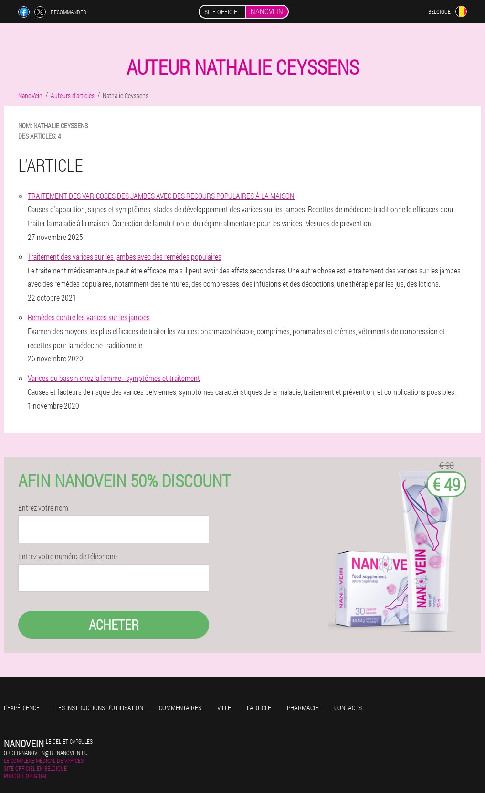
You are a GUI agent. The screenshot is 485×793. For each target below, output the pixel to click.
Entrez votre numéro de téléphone (67, 556)
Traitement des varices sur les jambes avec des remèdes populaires (124, 256)
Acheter (114, 624)
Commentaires (180, 707)
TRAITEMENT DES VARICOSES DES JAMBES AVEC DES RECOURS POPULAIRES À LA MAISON (161, 196)
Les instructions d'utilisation (99, 707)
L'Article (259, 707)
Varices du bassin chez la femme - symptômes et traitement (114, 378)
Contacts (348, 707)
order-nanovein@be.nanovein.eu (46, 753)
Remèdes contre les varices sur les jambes (89, 317)
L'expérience (22, 707)
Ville (224, 707)
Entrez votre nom (43, 507)
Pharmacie (302, 707)
